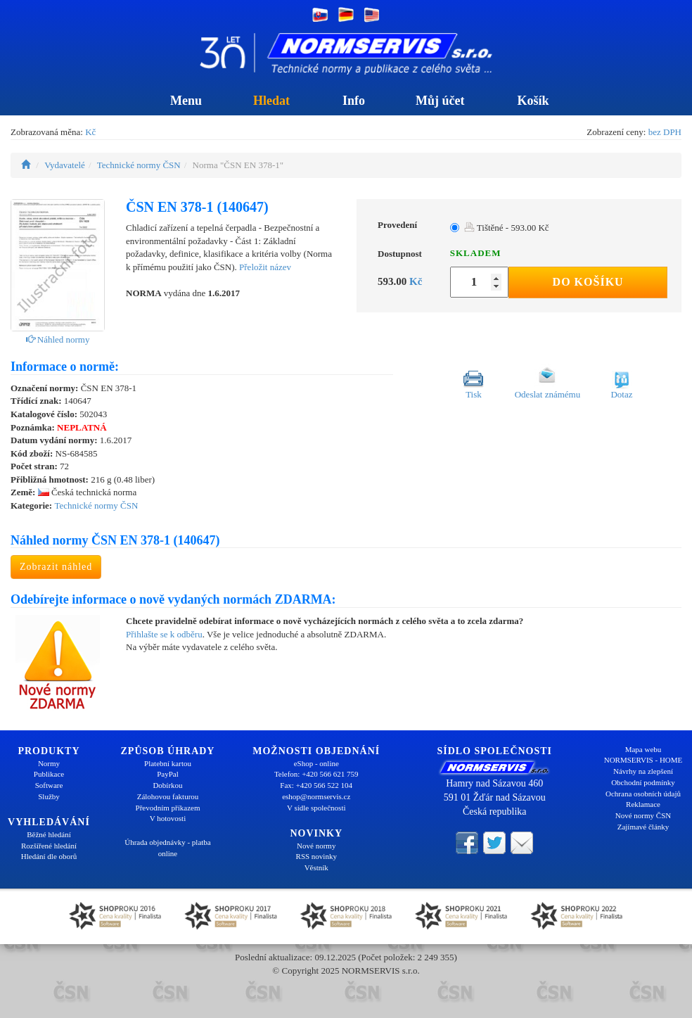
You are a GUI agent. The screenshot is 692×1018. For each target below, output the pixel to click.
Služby (49, 796)
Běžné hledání (49, 834)
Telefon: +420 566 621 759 (316, 774)
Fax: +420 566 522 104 (316, 785)
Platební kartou (167, 763)
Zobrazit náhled (56, 566)
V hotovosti (168, 818)
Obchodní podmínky (643, 782)
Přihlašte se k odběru (164, 634)
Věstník (316, 867)
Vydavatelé (64, 165)
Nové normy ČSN (643, 815)
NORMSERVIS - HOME (643, 760)
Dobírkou (167, 785)
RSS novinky (316, 856)
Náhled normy (58, 339)
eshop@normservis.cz (316, 796)
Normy (49, 763)
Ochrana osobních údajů (643, 793)
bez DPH (664, 132)
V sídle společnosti (316, 807)
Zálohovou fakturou (168, 796)
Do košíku (588, 282)
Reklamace (643, 804)
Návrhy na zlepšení (643, 771)
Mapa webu (643, 749)
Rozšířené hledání (49, 845)
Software (49, 785)
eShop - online (316, 763)
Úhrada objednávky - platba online (167, 848)
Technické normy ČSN (139, 165)
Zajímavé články (643, 826)
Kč (90, 132)
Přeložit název (265, 267)
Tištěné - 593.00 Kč (506, 227)
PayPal (168, 774)
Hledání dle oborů (49, 856)
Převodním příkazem (168, 807)
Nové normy (316, 845)
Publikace (49, 774)
